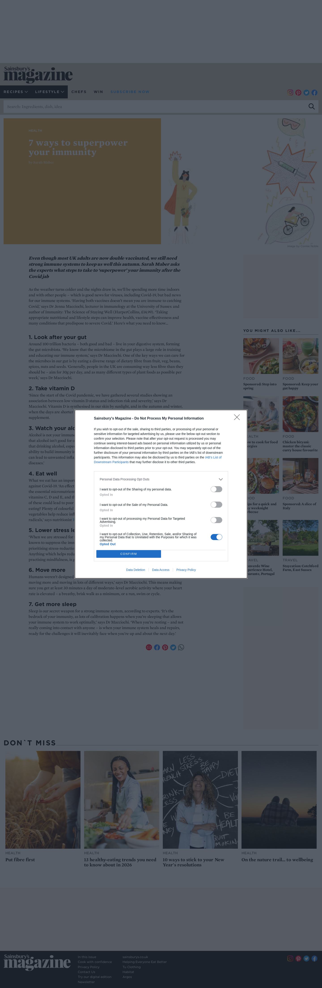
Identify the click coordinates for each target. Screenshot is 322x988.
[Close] (238, 418)
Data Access (160, 570)
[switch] (216, 489)
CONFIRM (128, 553)
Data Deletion (135, 570)
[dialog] (161, 494)
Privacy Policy (186, 570)
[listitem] (161, 479)
